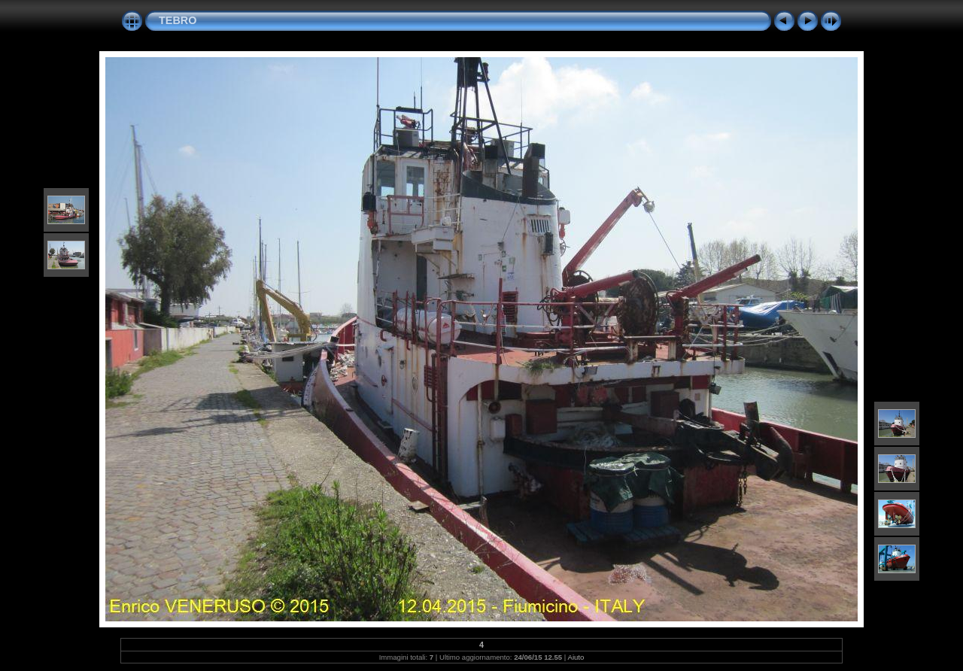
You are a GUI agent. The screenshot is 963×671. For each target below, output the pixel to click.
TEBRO (177, 20)
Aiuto (576, 657)
